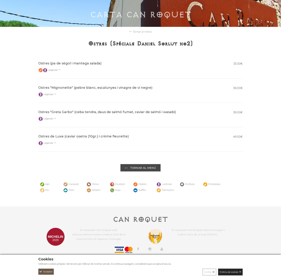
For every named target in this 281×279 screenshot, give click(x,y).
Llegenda (54, 70)
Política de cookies (229, 272)
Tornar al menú (140, 31)
